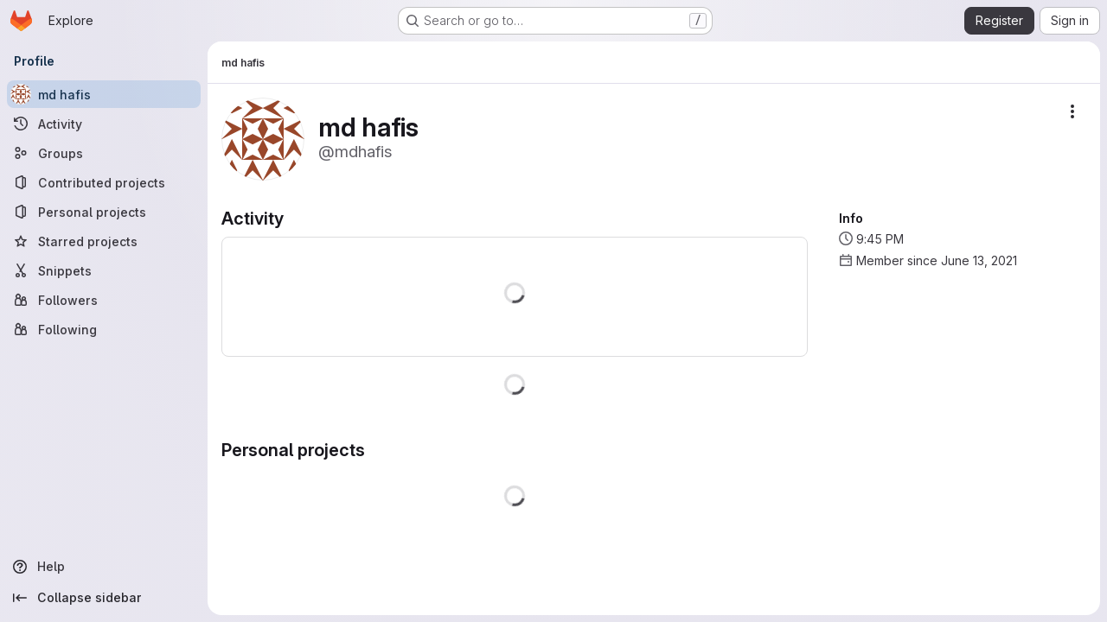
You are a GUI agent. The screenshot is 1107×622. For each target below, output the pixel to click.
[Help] (104, 567)
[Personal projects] (104, 211)
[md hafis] (104, 94)
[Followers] (104, 300)
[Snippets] (104, 270)
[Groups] (104, 153)
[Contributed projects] (104, 182)
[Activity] (104, 123)
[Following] (104, 329)
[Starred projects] (104, 241)
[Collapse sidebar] (104, 598)
